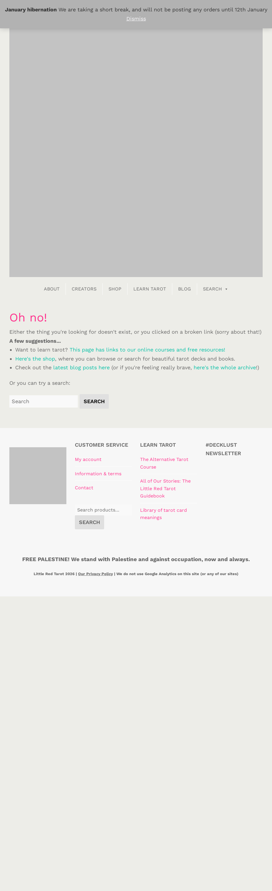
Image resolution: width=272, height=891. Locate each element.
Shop (115, 289)
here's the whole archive (225, 367)
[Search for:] (43, 401)
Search (215, 289)
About (52, 289)
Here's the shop (35, 359)
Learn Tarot (149, 289)
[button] (94, 401)
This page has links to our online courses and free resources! (147, 350)
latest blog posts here (81, 367)
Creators (84, 289)
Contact (84, 487)
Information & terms (98, 473)
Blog (184, 289)
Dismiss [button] (136, 18)
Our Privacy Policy (95, 574)
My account (88, 459)
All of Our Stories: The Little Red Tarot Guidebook (165, 488)
